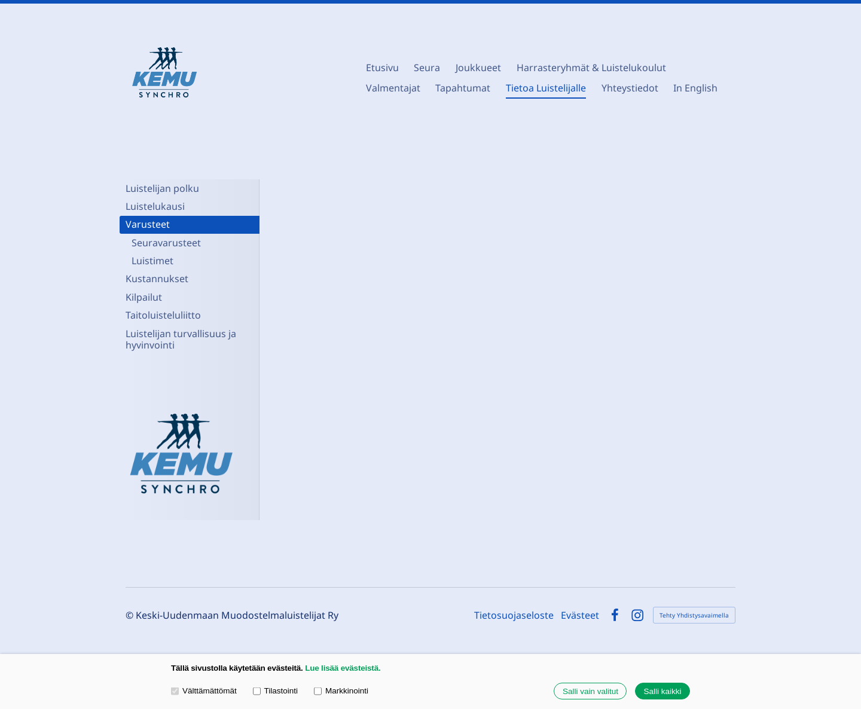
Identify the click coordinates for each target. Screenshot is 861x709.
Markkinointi (341, 690)
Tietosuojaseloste (514, 615)
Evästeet (580, 615)
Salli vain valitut (590, 691)
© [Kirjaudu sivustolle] (131, 615)
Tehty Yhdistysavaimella (694, 615)
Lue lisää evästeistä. (342, 668)
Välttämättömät (204, 690)
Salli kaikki (662, 691)
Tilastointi (275, 690)
